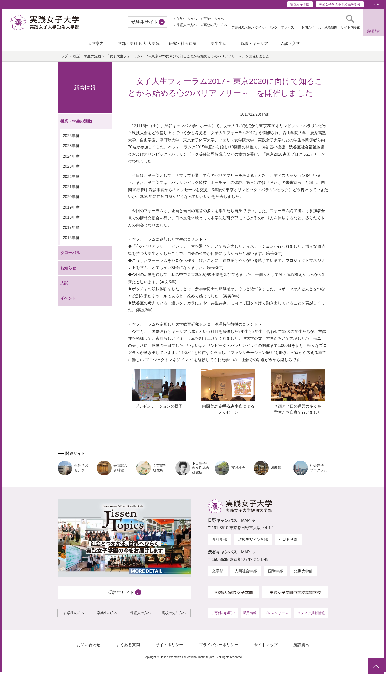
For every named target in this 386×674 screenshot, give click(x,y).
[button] (350, 22)
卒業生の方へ (213, 19)
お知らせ (68, 270)
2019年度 (71, 210)
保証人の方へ (186, 25)
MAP (245, 523)
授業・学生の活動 (87, 59)
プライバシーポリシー (218, 647)
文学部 (217, 573)
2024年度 (71, 158)
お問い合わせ (88, 647)
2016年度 (71, 240)
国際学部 (275, 573)
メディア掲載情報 (311, 615)
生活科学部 (288, 542)
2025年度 (71, 148)
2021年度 (71, 189)
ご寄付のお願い (223, 615)
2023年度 (71, 169)
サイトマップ (266, 647)
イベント (68, 301)
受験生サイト (144, 22)
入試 (64, 285)
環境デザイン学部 (253, 542)
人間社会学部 (246, 573)
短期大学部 (303, 573)
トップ (63, 59)
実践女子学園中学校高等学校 (339, 4)
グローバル (70, 255)
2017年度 (71, 230)
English (376, 4)
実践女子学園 (299, 4)
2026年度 (71, 138)
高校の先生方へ (215, 25)
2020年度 (71, 199)
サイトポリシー (169, 647)
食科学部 (219, 542)
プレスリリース (276, 615)
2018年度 (71, 220)
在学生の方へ (186, 19)
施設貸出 (301, 647)
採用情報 (250, 615)
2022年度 (71, 179)
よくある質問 (128, 647)
